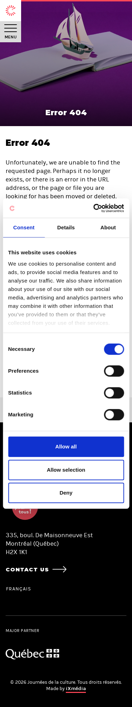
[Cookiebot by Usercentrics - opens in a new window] (94, 208)
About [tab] (108, 227)
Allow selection (66, 470)
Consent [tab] (23, 227)
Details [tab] (66, 227)
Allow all (66, 446)
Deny (66, 493)
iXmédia (76, 689)
